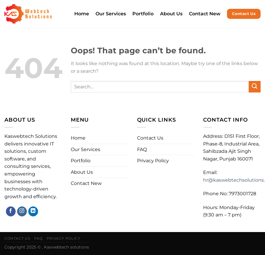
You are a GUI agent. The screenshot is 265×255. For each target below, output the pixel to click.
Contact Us (150, 138)
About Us (171, 13)
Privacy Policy (153, 160)
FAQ (142, 149)
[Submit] (255, 86)
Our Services (111, 13)
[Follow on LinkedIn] (33, 211)
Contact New (204, 13)
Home (81, 13)
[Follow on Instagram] (22, 211)
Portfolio (143, 13)
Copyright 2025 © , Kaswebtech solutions (46, 247)
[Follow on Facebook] (11, 211)
